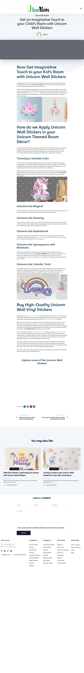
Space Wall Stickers (32, 551)
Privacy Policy (61, 563)
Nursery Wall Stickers (47, 554)
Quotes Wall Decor (34, 555)
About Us (60, 545)
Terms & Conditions (63, 550)
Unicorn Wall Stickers (42, 15)
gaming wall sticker (60, 332)
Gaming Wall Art (34, 558)
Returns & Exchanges (60, 554)
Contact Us (60, 547)
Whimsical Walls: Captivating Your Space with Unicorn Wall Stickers (22, 466)
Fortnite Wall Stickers (47, 549)
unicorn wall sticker (40, 237)
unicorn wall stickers (32, 316)
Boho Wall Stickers (48, 545)
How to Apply (75, 545)
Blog (72, 552)
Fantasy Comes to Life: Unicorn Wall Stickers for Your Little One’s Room (62, 466)
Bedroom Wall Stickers (33, 562)
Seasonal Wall (47, 558)
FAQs (72, 550)
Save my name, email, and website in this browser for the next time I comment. (40, 528)
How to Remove (76, 547)
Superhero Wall (47, 563)
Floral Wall (46, 560)
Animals (31, 566)
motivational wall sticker (37, 332)
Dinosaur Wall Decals (33, 546)
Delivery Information (60, 559)
